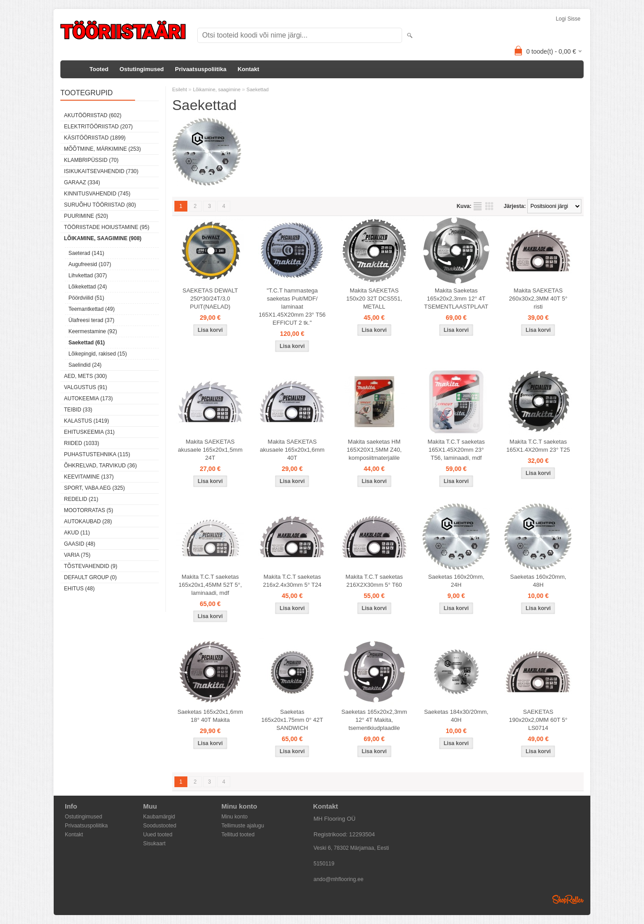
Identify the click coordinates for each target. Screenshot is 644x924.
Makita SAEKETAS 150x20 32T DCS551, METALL (374, 298)
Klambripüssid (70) (91, 160)
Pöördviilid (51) (86, 298)
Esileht (179, 89)
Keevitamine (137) (89, 477)
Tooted (98, 69)
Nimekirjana (478, 206)
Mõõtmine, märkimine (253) (102, 149)
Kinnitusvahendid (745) (97, 194)
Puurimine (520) (86, 216)
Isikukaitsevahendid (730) (101, 171)
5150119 (324, 863)
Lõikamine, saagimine (216, 89)
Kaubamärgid (159, 817)
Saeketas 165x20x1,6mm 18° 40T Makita (210, 715)
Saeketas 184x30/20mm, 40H (456, 715)
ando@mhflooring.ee (339, 879)
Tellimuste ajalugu (242, 825)
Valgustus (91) (85, 387)
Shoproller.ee (568, 899)
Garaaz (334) (82, 182)
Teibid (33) (78, 410)
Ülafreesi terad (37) (91, 320)
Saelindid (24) (85, 365)
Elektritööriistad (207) (98, 126)
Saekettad (257, 89)
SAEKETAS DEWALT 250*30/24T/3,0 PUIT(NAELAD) (210, 298)
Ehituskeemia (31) (89, 432)
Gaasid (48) (79, 544)
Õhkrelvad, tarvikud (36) (100, 465)
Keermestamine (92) (92, 331)
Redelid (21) (81, 499)
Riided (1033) (81, 443)
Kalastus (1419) (86, 421)
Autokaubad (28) (88, 521)
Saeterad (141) (86, 253)
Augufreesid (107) (89, 264)
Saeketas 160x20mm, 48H (538, 580)
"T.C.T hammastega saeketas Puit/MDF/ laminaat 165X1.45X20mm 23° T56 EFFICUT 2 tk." (292, 306)
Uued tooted (157, 834)
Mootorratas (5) (88, 510)
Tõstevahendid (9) (90, 566)
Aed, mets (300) (85, 376)
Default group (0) (90, 577)
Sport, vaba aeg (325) (94, 488)
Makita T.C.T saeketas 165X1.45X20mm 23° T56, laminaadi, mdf (456, 449)
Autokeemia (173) (88, 398)
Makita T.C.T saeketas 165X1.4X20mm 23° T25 (538, 445)
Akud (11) (77, 533)
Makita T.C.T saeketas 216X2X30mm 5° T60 (374, 580)
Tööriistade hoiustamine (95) (106, 227)
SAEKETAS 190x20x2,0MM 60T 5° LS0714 (538, 719)
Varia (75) (77, 555)
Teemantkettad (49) (91, 309)
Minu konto (234, 817)
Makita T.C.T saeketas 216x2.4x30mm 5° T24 (292, 580)
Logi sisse (568, 19)
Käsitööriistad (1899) (95, 138)
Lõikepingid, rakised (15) (97, 354)
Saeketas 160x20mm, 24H (456, 580)
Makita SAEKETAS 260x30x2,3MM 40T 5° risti (538, 298)
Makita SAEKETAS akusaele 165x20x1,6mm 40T (292, 449)
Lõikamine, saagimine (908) (102, 238)
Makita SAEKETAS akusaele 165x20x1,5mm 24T (210, 449)
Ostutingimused (141, 69)
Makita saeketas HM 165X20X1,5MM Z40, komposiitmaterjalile (374, 449)
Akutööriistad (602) (92, 115)
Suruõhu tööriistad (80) (100, 205)
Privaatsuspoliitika (200, 69)
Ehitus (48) (79, 588)
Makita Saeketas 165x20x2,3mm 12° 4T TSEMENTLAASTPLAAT (456, 298)
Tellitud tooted (237, 834)
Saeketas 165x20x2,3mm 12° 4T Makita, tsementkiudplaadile (374, 719)
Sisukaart (154, 843)
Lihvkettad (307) (87, 275)
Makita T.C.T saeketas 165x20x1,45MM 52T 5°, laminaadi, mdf (210, 584)
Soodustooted (159, 825)
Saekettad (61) (86, 342)
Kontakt (248, 69)
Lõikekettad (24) (87, 287)
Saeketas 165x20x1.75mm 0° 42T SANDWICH (292, 719)
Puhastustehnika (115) (97, 454)
